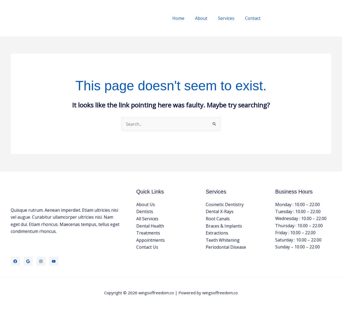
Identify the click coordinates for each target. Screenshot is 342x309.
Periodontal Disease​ (226, 247)
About (206, 18)
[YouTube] (53, 261)
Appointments (150, 240)
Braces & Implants (224, 226)
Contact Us (147, 247)
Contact (254, 18)
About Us (145, 204)
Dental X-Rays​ (220, 212)
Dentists (144, 212)
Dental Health (150, 226)
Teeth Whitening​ (223, 240)
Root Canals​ (218, 219)
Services (229, 18)
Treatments (148, 233)
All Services (147, 219)
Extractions (217, 233)
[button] (301, 18)
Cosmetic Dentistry (225, 204)
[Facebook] (15, 261)
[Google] (28, 261)
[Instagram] (40, 261)
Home (186, 18)
